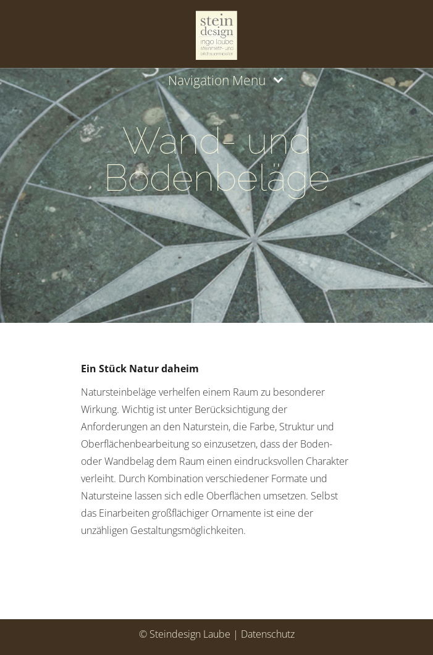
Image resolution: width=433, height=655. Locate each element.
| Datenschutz (264, 634)
